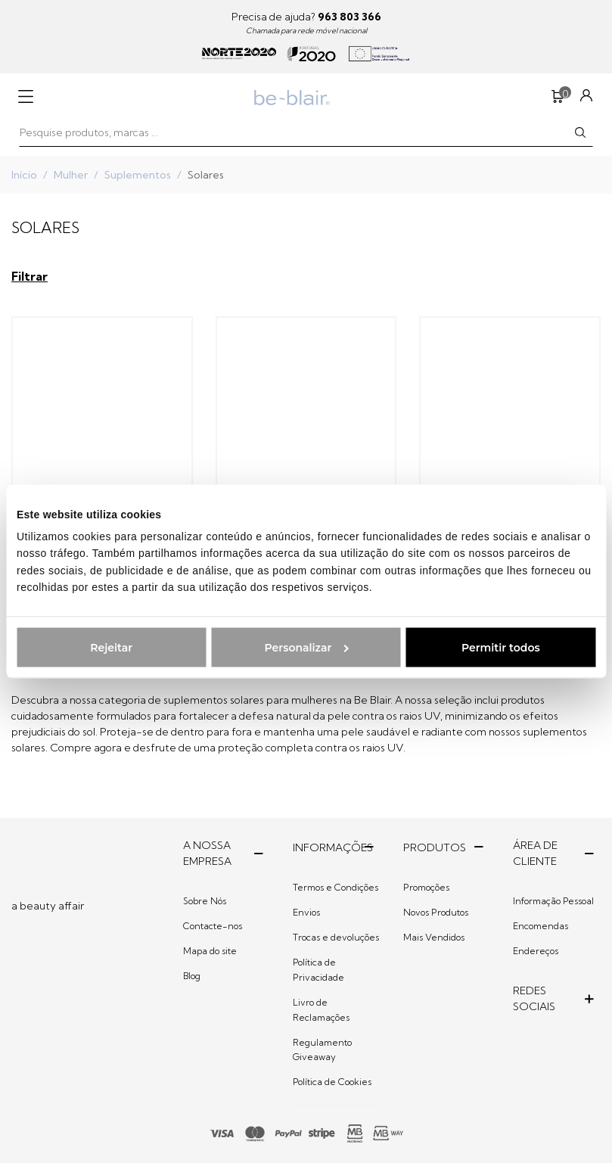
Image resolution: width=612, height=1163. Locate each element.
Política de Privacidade (318, 969)
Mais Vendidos (433, 937)
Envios (306, 912)
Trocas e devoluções (336, 937)
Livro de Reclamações (321, 1010)
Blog (191, 975)
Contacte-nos (212, 925)
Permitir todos (500, 648)
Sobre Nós (204, 900)
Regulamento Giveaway (322, 1050)
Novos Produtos (435, 912)
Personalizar (307, 648)
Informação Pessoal (553, 900)
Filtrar (29, 276)
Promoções (426, 887)
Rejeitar (111, 648)
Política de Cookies (332, 1081)
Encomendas (540, 925)
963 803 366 (349, 16)
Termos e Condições (335, 887)
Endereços (535, 950)
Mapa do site (210, 950)
